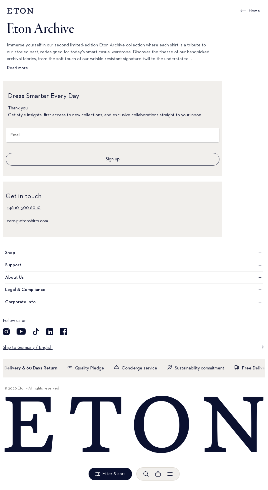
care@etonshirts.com (27, 221)
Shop (134, 253)
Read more (17, 68)
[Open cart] (158, 474)
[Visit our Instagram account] (6, 331)
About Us (134, 277)
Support (134, 265)
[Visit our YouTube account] (21, 331)
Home (254, 11)
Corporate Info (134, 302)
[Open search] (146, 474)
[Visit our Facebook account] (63, 331)
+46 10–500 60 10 (24, 208)
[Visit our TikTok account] (36, 331)
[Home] (134, 425)
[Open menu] (170, 474)
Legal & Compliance (134, 290)
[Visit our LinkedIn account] (49, 331)
